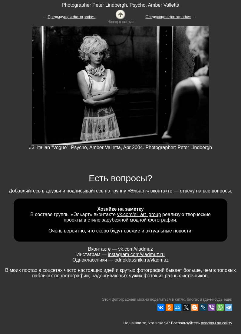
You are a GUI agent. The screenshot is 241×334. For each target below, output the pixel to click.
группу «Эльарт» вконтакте (142, 190)
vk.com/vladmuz (135, 249)
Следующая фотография (168, 17)
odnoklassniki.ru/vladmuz (141, 259)
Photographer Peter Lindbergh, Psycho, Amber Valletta (120, 5)
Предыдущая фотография (71, 17)
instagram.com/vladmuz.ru (136, 254)
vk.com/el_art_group (139, 214)
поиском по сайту (216, 323)
